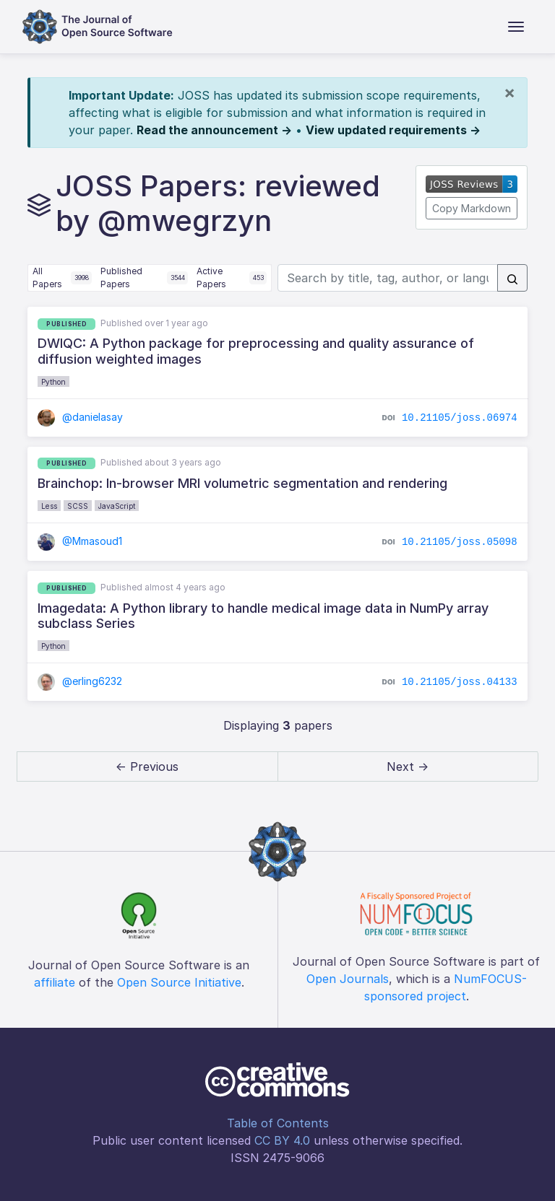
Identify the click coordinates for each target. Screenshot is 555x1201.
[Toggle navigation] (516, 27)
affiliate (54, 982)
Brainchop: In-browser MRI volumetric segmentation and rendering (242, 483)
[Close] (509, 92)
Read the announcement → (214, 130)
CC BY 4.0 (282, 1140)
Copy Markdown (471, 208)
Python (53, 381)
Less (49, 506)
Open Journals (347, 978)
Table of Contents (278, 1123)
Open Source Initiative (179, 982)
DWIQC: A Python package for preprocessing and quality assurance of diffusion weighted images (256, 351)
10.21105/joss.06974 (459, 417)
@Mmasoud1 (80, 541)
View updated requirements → (393, 130)
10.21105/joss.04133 (459, 681)
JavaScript (116, 506)
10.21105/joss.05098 (459, 542)
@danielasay (80, 417)
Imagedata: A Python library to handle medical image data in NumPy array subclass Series (263, 616)
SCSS (77, 506)
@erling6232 (80, 681)
